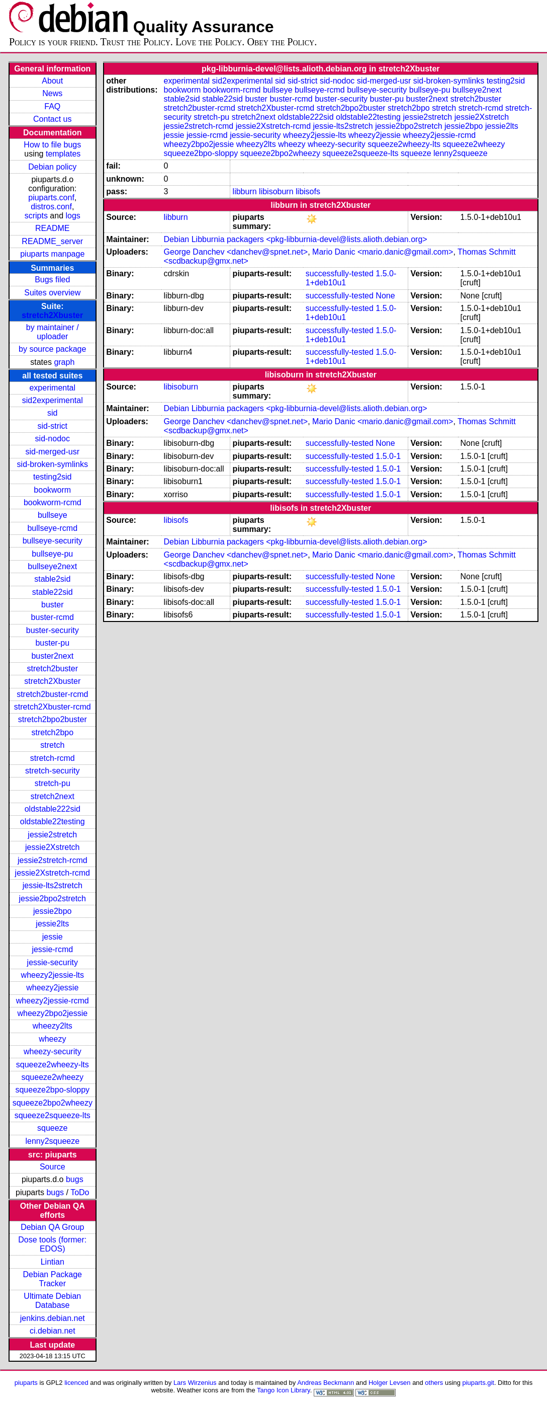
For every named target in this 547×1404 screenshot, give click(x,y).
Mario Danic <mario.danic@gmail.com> (382, 252)
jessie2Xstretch (52, 847)
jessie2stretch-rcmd (52, 860)
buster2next (52, 656)
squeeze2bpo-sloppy (52, 1089)
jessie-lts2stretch (52, 885)
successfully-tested (340, 273)
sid (52, 413)
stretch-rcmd (52, 758)
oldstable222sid (52, 809)
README (52, 228)
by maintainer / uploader (52, 332)
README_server (52, 241)
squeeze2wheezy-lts (52, 1064)
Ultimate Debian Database (52, 1300)
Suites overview (52, 292)
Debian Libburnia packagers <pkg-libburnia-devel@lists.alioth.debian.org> (295, 239)
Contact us (52, 119)
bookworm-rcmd (52, 502)
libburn (245, 191)
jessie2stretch (52, 834)
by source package (52, 349)
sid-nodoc (52, 438)
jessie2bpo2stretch (52, 898)
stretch (52, 745)
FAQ (52, 106)
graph (64, 362)
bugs (74, 1179)
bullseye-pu (52, 554)
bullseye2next (52, 566)
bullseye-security (52, 540)
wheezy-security (52, 1051)
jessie (52, 936)
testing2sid (52, 477)
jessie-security (52, 962)
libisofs (308, 191)
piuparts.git (478, 1382)
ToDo (79, 1192)
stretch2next (52, 796)
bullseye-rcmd (52, 528)
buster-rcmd (52, 617)
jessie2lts (52, 923)
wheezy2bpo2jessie (52, 1013)
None (385, 295)
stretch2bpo (52, 732)
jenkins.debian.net (52, 1318)
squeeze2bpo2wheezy (53, 1103)
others (434, 1382)
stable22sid (52, 592)
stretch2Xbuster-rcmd (52, 707)
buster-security (52, 630)
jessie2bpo (52, 911)
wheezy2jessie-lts (52, 975)
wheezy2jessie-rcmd (52, 1000)
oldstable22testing (52, 821)
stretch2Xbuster (52, 315)
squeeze (52, 1128)
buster (52, 604)
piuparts (26, 1382)
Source (52, 1166)
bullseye (52, 515)
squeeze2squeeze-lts (52, 1115)
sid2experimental (52, 400)
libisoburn (276, 191)
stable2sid (52, 579)
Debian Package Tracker (52, 1279)
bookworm (52, 490)
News (52, 93)
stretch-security (52, 770)
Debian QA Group (52, 1227)
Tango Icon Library (283, 1390)
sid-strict (52, 426)
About (52, 80)
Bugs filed (52, 279)
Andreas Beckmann (325, 1382)
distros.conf (51, 206)
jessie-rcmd (52, 949)
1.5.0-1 (388, 456)
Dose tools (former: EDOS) (52, 1244)
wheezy (52, 1039)
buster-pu (52, 643)
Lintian (52, 1262)
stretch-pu (52, 783)
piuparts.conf (51, 197)
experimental (52, 387)
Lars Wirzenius (195, 1382)
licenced (76, 1382)
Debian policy (52, 167)
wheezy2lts (52, 1026)
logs (73, 215)
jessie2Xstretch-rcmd (52, 873)
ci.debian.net (52, 1331)
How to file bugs (52, 144)
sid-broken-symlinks (52, 464)
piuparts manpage (52, 254)
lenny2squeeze (52, 1141)
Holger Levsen (390, 1382)
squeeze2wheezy (52, 1077)
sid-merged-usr (52, 451)
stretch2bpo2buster (52, 719)
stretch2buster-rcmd (52, 694)
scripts (36, 215)
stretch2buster (52, 668)
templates (63, 153)
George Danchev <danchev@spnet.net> (236, 252)
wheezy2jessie (52, 987)
